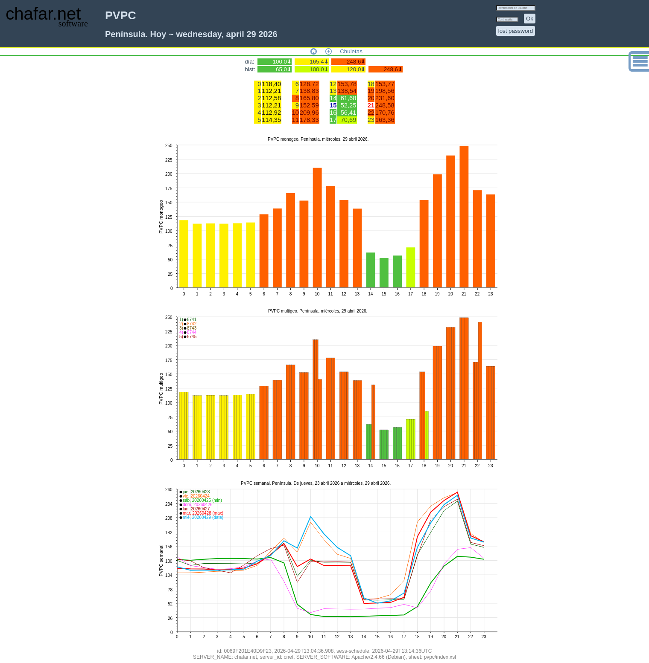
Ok (529, 18)
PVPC (120, 15)
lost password (515, 31)
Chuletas (351, 51)
